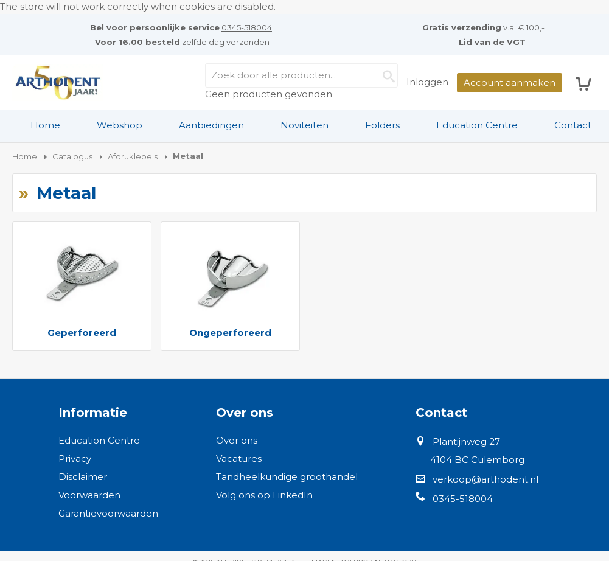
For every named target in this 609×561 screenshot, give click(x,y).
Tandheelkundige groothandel (287, 477)
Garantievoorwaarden (108, 513)
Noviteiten (304, 125)
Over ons (236, 440)
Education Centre (477, 125)
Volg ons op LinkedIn (264, 495)
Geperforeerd (81, 332)
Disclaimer (82, 477)
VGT (516, 42)
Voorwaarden (89, 495)
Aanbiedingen (211, 125)
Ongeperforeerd (230, 332)
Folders (382, 125)
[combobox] (301, 75)
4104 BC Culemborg (477, 459)
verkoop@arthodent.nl (485, 479)
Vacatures (239, 458)
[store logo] (57, 82)
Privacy (74, 458)
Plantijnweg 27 (466, 441)
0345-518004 (246, 27)
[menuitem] (45, 125)
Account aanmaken (509, 82)
